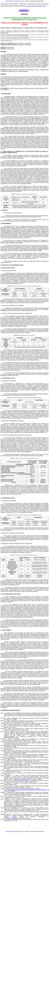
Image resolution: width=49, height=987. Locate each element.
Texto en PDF (24, 10)
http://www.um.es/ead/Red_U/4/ (12, 818)
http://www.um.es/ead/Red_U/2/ (22, 779)
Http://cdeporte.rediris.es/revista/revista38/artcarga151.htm (34, 6)
